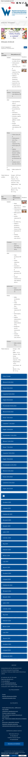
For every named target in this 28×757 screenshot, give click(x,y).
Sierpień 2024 (6, 597)
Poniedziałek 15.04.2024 (9, 435)
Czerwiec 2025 (7, 538)
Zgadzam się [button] (14, 755)
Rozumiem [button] (22, 755)
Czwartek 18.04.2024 (8, 453)
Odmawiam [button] (5, 755)
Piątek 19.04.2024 (8, 459)
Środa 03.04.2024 (8, 388)
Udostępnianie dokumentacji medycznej (11, 726)
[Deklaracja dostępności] (17, 3)
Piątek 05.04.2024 (8, 400)
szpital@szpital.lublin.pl (10, 683)
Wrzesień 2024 (7, 591)
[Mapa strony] (26, 3)
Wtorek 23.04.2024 (8, 471)
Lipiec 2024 (6, 603)
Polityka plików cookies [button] (4, 753)
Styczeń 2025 (6, 567)
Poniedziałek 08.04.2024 (9, 406)
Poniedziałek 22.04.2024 (9, 465)
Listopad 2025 (7, 508)
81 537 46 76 (15, 739)
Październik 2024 (7, 585)
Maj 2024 (5, 614)
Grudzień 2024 (7, 573)
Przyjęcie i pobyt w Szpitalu (9, 713)
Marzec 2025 (6, 555)
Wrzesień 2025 (7, 520)
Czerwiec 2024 (7, 609)
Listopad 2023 (7, 650)
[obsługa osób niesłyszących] (23, 3)
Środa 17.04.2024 (8, 447)
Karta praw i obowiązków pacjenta (10, 722)
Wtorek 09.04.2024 (8, 412)
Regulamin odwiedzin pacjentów (10, 724)
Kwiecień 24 (8, 47)
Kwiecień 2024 (7, 620)
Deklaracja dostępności (14, 743)
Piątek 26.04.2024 (8, 488)
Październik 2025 (7, 514)
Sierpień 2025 (6, 526)
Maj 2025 (5, 544)
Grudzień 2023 (7, 644)
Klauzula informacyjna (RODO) (9, 696)
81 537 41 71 (10, 679)
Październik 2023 (7, 656)
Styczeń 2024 (6, 638)
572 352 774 (15, 735)
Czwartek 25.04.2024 (8, 482)
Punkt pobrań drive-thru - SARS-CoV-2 (11, 707)
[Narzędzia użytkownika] (25, 47)
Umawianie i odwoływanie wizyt (10, 711)
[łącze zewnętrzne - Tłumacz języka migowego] (20, 3)
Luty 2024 (5, 632)
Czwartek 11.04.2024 (8, 423)
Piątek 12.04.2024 (8, 429)
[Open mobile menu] (26, 17)
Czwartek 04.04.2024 (8, 394)
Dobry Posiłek (7, 376)
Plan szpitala (5, 709)
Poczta (4, 694)
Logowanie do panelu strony (9, 698)
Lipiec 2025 (6, 532)
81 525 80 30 (6, 681)
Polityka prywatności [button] (12, 753)
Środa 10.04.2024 (8, 417)
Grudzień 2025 (7, 502)
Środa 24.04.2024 (8, 477)
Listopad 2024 (7, 579)
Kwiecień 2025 (7, 549)
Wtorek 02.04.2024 (8, 382)
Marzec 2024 (6, 626)
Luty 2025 (5, 561)
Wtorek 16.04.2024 (8, 441)
